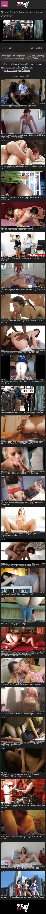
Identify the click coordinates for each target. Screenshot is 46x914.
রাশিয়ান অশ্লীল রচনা (24, 68)
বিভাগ (7, 64)
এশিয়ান (14, 64)
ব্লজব (3, 68)
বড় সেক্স (38, 64)
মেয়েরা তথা (10, 68)
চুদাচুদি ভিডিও (24, 71)
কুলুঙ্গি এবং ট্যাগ (10, 71)
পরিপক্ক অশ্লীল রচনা (26, 64)
